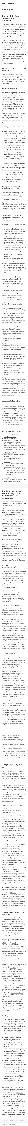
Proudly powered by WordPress (9, 1124)
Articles (12, 486)
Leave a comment (20, 1120)
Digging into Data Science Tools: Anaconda (10, 18)
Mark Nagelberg (9, 3)
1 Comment (19, 486)
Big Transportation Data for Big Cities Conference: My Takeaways (11, 494)
